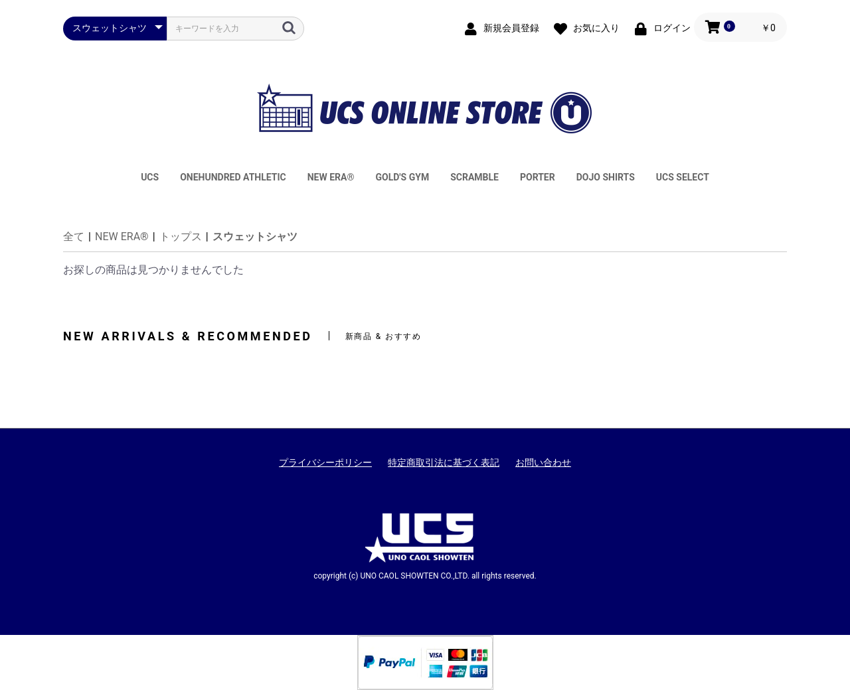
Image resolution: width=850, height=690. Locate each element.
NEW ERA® (331, 177)
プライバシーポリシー (325, 462)
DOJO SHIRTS (605, 177)
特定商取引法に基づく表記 (443, 462)
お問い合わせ (543, 462)
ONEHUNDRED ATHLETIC (233, 177)
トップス (180, 236)
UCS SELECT (682, 177)
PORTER (537, 177)
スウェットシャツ (255, 236)
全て (73, 236)
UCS (150, 177)
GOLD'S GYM (402, 177)
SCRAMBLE (474, 177)
